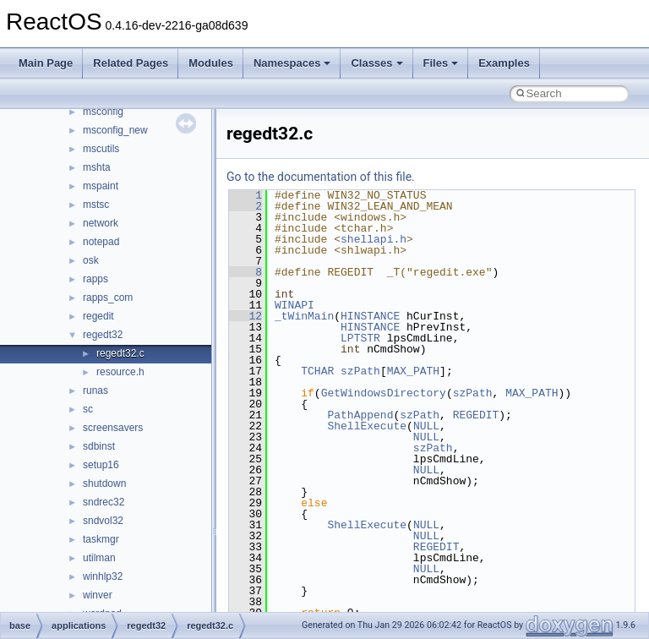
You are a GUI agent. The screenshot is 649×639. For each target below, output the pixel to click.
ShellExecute (366, 426)
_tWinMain (304, 316)
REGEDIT (476, 415)
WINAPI (294, 305)
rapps (95, 279)
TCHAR (317, 371)
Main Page (46, 63)
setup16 (101, 465)
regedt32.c (120, 353)
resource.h (120, 372)
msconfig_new (115, 130)
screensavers (113, 428)
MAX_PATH (413, 371)
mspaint (100, 186)
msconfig (103, 111)
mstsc (96, 204)
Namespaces (292, 63)
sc (88, 409)
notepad (101, 242)
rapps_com (108, 297)
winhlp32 (103, 576)
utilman (99, 558)
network (100, 223)
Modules (210, 63)
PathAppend (360, 415)
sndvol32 (103, 521)
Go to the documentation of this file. (320, 176)
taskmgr (101, 539)
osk (91, 260)
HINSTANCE (370, 316)
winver (97, 595)
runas (95, 390)
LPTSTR (360, 338)
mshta (97, 167)
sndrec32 (103, 502)
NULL (426, 426)
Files (441, 63)
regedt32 (103, 335)
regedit (98, 316)
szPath (360, 371)
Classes (376, 63)
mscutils (101, 149)
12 (245, 316)
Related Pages (130, 63)
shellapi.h (373, 239)
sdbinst (99, 446)
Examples (504, 63)
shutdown (104, 483)
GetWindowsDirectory (383, 393)
